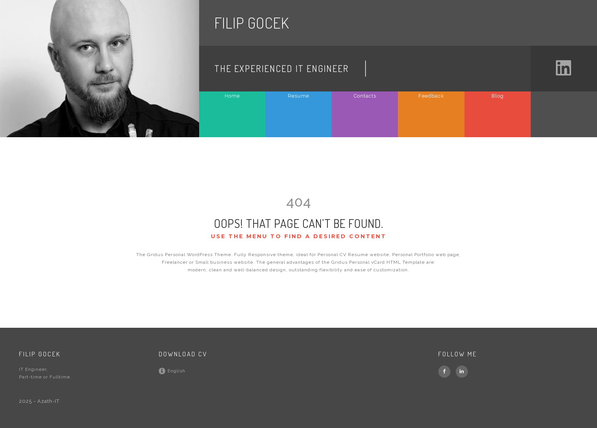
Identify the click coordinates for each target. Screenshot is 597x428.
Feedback (431, 96)
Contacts (365, 96)
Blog (498, 96)
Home (232, 96)
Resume (298, 96)
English (172, 371)
